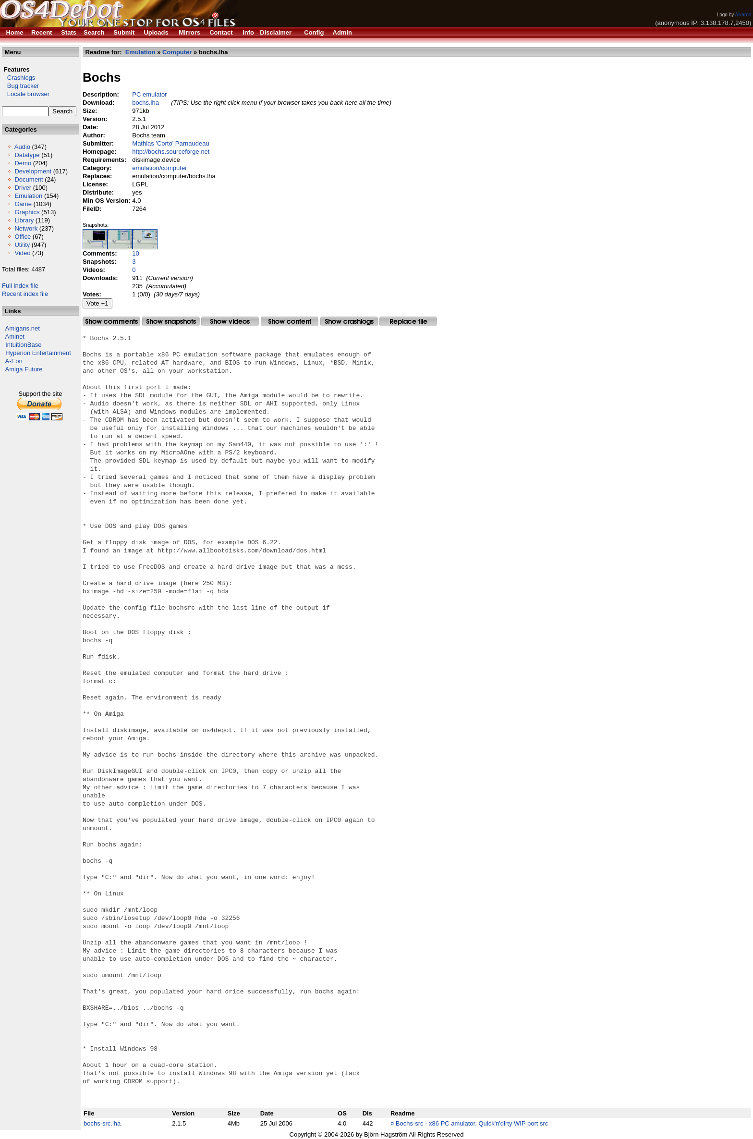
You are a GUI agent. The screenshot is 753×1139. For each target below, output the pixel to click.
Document (28, 179)
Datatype (26, 155)
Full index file (20, 285)
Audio (22, 146)
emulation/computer (159, 167)
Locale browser (25, 94)
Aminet (14, 336)
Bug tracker (20, 85)
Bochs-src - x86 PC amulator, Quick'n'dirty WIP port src (472, 1123)
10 (135, 253)
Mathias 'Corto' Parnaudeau (170, 143)
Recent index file (25, 293)
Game (22, 204)
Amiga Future (24, 369)
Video (22, 253)
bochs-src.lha (102, 1123)
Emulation (28, 195)
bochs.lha (145, 102)
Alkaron (743, 14)
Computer (177, 52)
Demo (22, 163)
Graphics (26, 212)
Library (24, 220)
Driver (22, 187)
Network (25, 228)
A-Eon (14, 361)
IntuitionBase (23, 344)
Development (32, 171)
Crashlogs (18, 77)
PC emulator (149, 94)
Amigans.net (22, 328)
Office (22, 236)
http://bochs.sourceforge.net (170, 151)
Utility (22, 244)
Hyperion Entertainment (38, 352)
